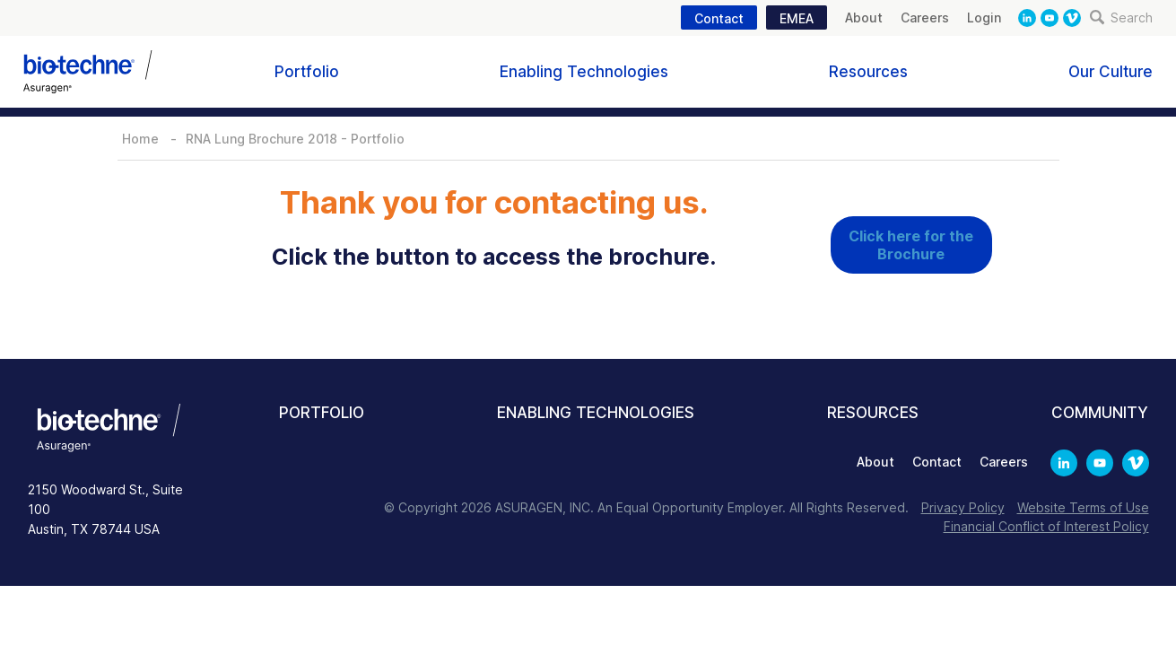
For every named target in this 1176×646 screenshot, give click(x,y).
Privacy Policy (963, 507)
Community (1099, 413)
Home (140, 138)
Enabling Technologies (584, 72)
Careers (925, 17)
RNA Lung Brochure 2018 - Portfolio (295, 138)
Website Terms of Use (1083, 507)
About (864, 17)
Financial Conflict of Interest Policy (1046, 526)
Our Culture (1110, 72)
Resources (868, 72)
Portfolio (306, 72)
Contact (719, 18)
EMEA (797, 18)
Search (1121, 17)
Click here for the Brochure (911, 245)
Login (984, 17)
